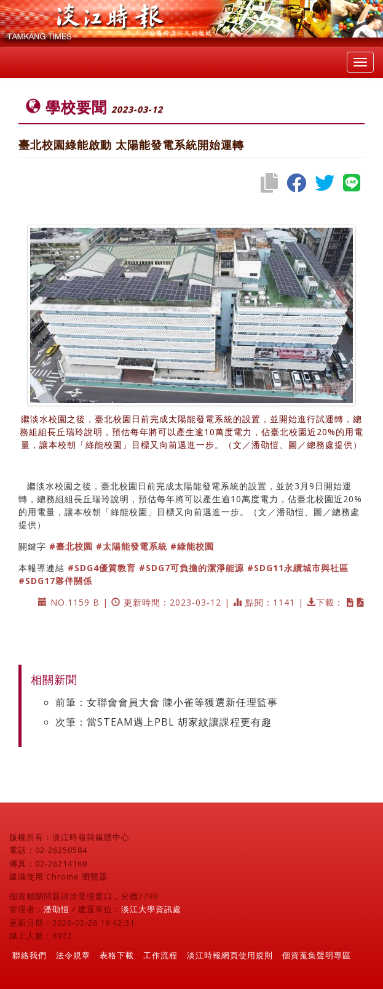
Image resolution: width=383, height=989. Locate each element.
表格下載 (117, 955)
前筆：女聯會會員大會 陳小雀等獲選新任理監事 (166, 702)
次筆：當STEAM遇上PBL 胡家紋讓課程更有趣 (163, 722)
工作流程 (160, 955)
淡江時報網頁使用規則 (230, 955)
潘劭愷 (56, 909)
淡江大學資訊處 (151, 909)
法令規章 (73, 955)
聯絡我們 (29, 955)
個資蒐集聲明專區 (316, 955)
